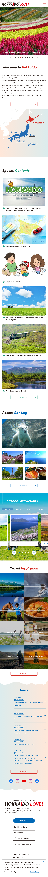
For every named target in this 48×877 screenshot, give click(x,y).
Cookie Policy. (34, 872)
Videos (20, 833)
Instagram (17, 781)
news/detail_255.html (9, 748)
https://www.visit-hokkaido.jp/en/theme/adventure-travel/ (12, 647)
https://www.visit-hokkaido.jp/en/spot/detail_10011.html (12, 469)
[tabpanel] (24, 31)
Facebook (11, 780)
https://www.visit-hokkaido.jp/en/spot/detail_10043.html (21, 420)
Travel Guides (23, 838)
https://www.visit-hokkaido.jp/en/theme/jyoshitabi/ (11, 622)
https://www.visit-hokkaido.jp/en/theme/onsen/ (34, 574)
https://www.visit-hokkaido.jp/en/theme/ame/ (34, 622)
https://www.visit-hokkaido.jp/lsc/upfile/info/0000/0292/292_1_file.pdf (20, 696)
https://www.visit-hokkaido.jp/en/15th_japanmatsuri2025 (22, 723)
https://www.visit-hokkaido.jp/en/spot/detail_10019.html (35, 453)
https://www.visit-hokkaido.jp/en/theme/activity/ (11, 598)
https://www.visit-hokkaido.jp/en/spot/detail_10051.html (12, 453)
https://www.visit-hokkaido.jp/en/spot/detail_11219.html (23, 515)
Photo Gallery (23, 827)
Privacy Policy (18, 857)
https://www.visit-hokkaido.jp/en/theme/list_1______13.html (35, 647)
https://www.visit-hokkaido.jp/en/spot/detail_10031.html (35, 469)
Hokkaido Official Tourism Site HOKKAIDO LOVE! (15, 4)
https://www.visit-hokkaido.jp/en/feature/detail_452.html (22, 709)
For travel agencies (25, 844)
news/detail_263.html (9, 737)
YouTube (24, 780)
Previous (11, 57)
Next (37, 57)
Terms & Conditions (21, 855)
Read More (23, 104)
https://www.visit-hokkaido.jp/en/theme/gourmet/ (35, 598)
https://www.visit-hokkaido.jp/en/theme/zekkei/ (10, 574)
